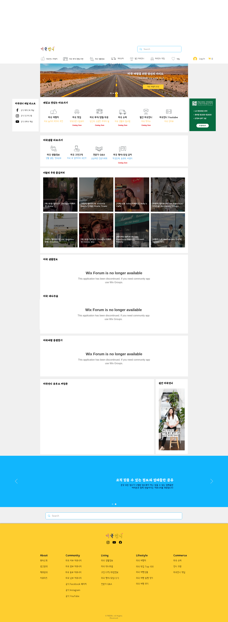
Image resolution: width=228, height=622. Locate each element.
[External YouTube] (69, 403)
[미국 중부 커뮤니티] (75, 566)
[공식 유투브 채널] (29, 121)
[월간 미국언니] (141, 58)
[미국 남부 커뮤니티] (75, 578)
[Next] (184, 80)
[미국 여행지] (151, 560)
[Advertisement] (90, 21)
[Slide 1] (111, 93)
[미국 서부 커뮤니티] (75, 561)
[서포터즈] (47, 578)
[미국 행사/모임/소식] (112, 578)
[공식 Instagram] (77, 590)
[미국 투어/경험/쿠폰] (79, 59)
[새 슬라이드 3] (171, 446)
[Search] (114, 516)
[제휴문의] (46, 572)
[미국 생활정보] (102, 59)
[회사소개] (46, 561)
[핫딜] (181, 59)
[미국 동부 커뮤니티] (75, 572)
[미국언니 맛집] (162, 58)
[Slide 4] (117, 93)
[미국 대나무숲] (111, 566)
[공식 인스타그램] (29, 115)
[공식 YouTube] (77, 596)
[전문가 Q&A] (109, 584)
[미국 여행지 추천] (153, 86)
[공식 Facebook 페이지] (78, 584)
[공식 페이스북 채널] (29, 110)
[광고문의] (46, 566)
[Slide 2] (113, 93)
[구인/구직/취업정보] (111, 572)
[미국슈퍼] (122, 58)
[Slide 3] (115, 93)
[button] (212, 59)
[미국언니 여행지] (52, 59)
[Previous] (44, 80)
